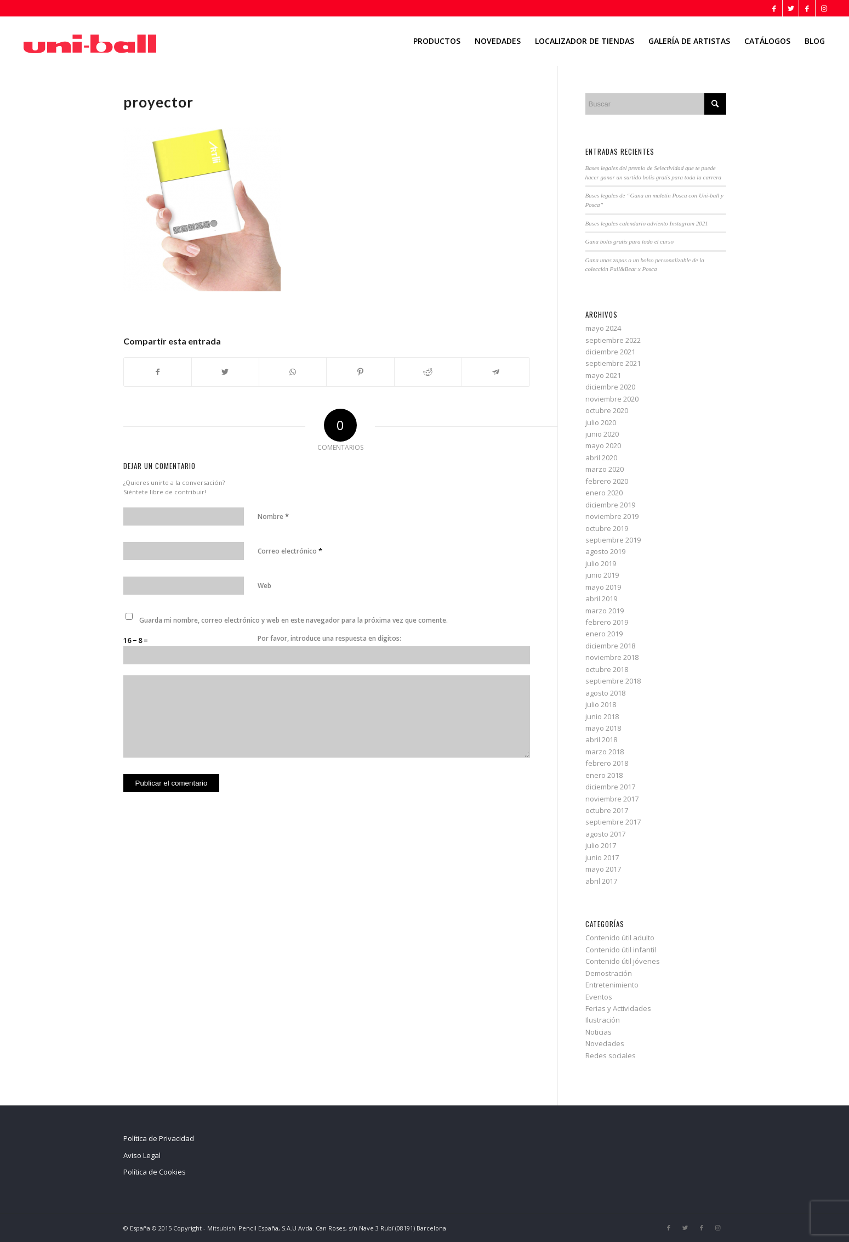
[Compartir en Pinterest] (360, 372)
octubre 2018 (606, 669)
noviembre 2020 (612, 399)
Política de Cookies (154, 1172)
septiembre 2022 (613, 340)
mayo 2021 (603, 375)
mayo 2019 (603, 587)
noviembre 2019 (612, 516)
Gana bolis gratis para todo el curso (629, 241)
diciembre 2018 (610, 646)
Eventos (598, 997)
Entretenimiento (612, 985)
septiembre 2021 (613, 363)
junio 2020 (602, 434)
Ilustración (602, 1020)
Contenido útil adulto (619, 937)
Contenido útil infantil (620, 950)
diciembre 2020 (610, 387)
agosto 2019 (605, 551)
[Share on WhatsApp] (292, 372)
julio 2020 (600, 422)
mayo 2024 (603, 328)
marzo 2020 (604, 469)
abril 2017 (601, 881)
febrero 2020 (606, 481)
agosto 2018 (605, 693)
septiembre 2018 (613, 681)
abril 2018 (601, 739)
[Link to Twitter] (791, 8)
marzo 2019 (604, 611)
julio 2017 (600, 845)
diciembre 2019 (610, 505)
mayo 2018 (603, 728)
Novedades (604, 1043)
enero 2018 (604, 775)
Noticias (598, 1032)
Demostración (608, 973)
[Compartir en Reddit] (428, 372)
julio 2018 (600, 704)
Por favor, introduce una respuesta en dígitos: (329, 638)
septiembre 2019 (613, 540)
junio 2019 (602, 575)
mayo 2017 (603, 869)
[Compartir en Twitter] (225, 372)
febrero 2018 (606, 763)
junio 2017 (602, 857)
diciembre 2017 (610, 787)
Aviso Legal (142, 1155)
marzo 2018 (604, 752)
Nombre (273, 516)
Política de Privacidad (158, 1138)
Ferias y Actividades (618, 1008)
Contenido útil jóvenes (622, 961)
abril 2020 (601, 457)
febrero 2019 (606, 622)
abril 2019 (601, 598)
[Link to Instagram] (824, 8)
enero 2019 (604, 634)
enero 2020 (604, 493)
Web (264, 585)
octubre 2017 (606, 810)
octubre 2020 (606, 410)
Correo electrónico (290, 551)
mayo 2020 (603, 445)
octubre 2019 (606, 528)
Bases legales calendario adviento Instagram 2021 (646, 223)
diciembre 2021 (610, 352)
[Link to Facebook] (774, 8)
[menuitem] (437, 41)
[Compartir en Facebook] (157, 372)
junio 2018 (602, 716)
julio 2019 (600, 563)
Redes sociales (610, 1055)
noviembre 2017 (612, 799)
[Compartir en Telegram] (495, 372)
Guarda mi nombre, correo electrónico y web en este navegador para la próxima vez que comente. (293, 620)
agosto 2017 (605, 834)
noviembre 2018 (612, 657)
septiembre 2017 (613, 822)
